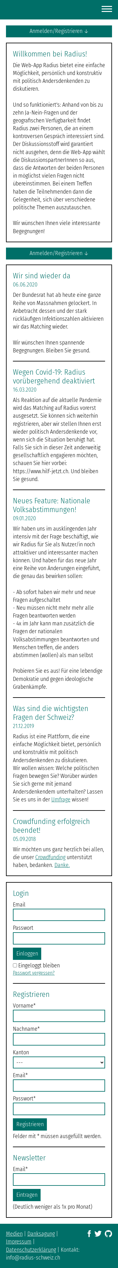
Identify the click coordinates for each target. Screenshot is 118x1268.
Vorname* (24, 1005)
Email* (20, 1075)
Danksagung (41, 1233)
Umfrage (60, 799)
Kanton (21, 1052)
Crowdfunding (50, 857)
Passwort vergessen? (34, 973)
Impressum (18, 1241)
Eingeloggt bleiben (39, 965)
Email (19, 904)
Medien (14, 1233)
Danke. (62, 865)
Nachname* (26, 1028)
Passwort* (24, 1098)
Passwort (23, 927)
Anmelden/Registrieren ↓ (59, 31)
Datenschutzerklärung (31, 1249)
